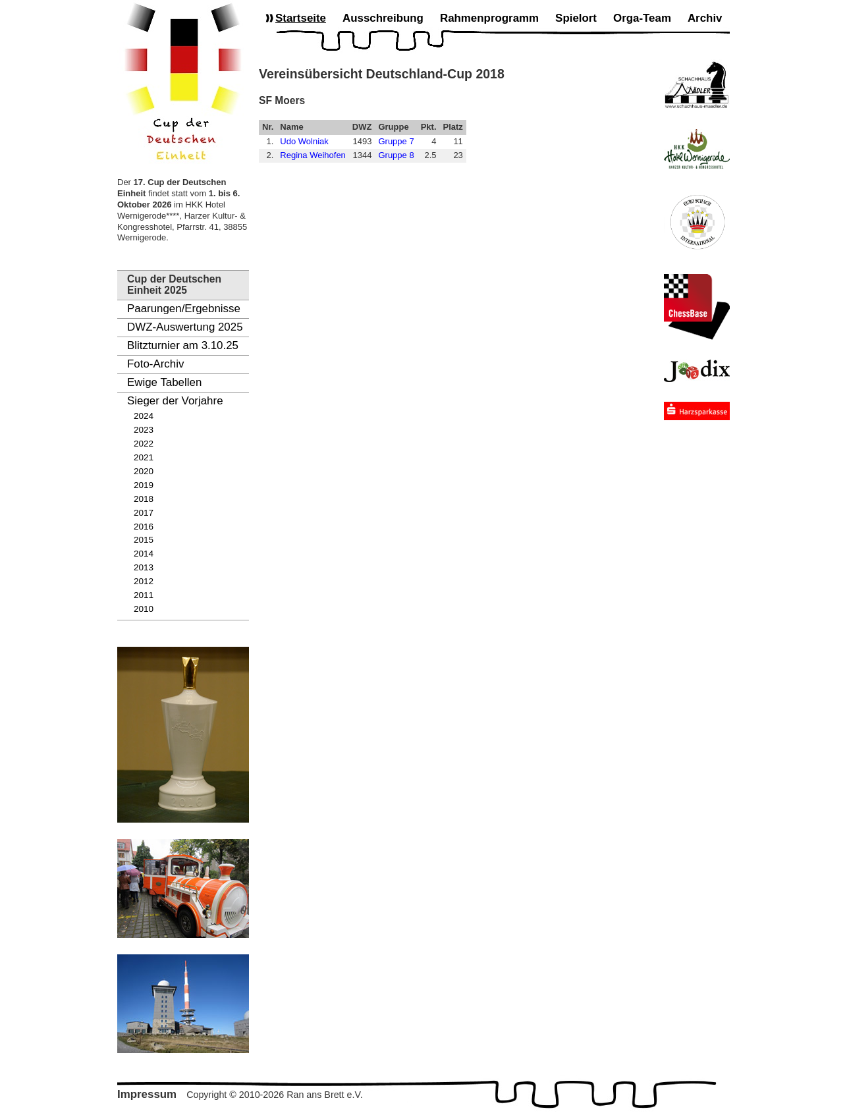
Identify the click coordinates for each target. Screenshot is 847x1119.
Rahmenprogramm (489, 18)
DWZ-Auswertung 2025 (185, 327)
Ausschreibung (383, 18)
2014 (143, 554)
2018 (143, 499)
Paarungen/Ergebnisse (183, 308)
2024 (143, 416)
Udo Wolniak (304, 141)
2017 (143, 513)
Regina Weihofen (313, 155)
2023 (143, 430)
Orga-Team (642, 18)
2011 (143, 595)
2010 (143, 609)
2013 (143, 567)
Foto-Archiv (155, 364)
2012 (143, 581)
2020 (143, 471)
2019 (143, 485)
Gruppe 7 (396, 141)
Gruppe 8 (396, 155)
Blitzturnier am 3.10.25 (182, 345)
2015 (143, 540)
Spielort (576, 18)
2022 (143, 444)
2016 (143, 527)
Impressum (147, 1094)
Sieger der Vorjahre (175, 401)
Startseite (300, 18)
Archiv (705, 18)
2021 (143, 457)
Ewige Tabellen (164, 382)
